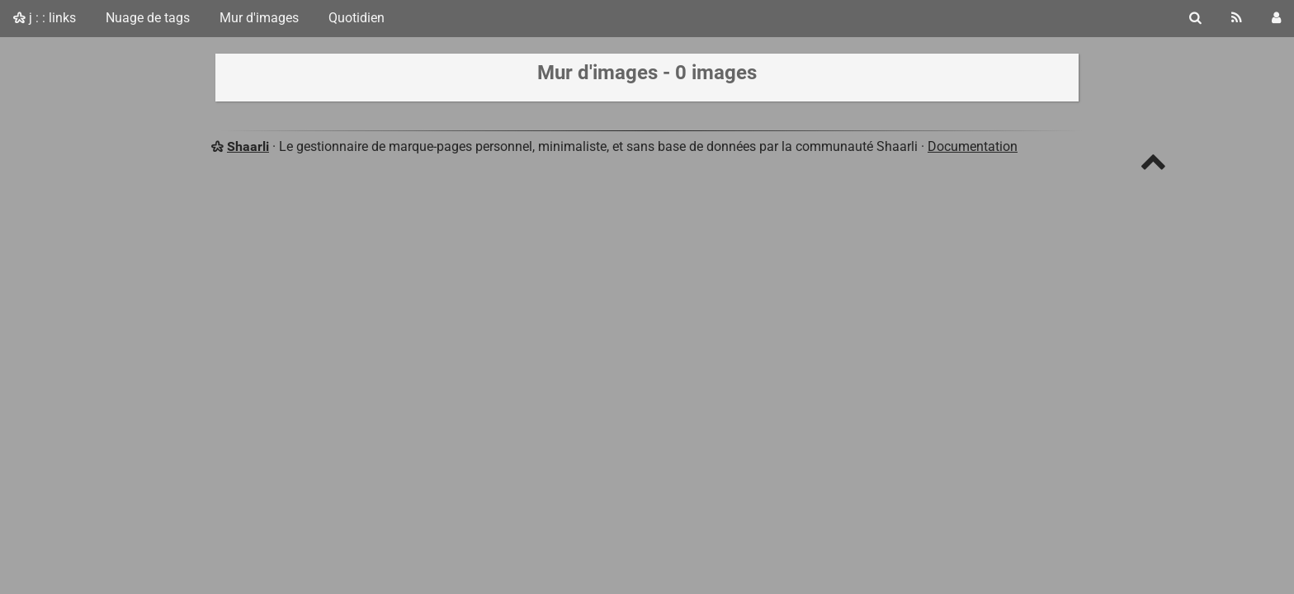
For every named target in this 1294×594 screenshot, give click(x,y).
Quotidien (356, 18)
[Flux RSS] (1236, 18)
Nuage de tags (148, 18)
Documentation (973, 146)
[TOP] (1153, 165)
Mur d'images (259, 18)
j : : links (44, 18)
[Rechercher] (1195, 18)
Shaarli (248, 146)
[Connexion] (1276, 18)
